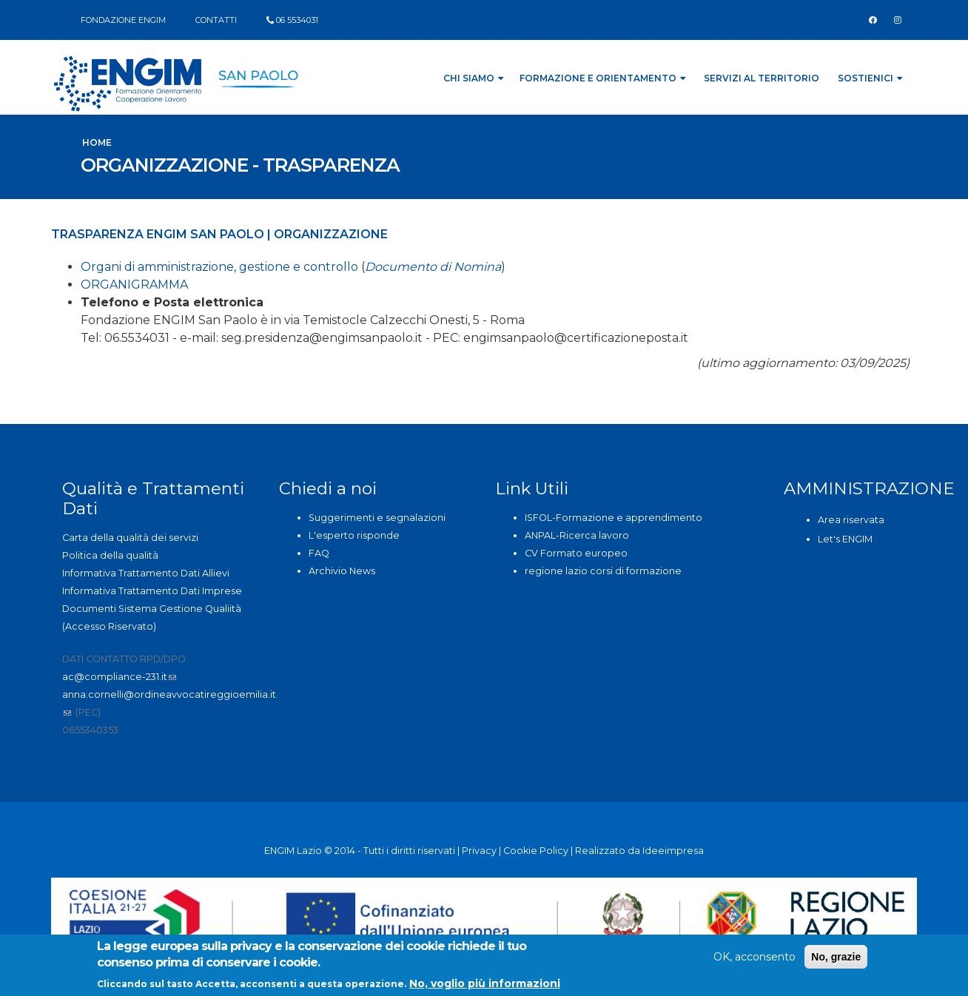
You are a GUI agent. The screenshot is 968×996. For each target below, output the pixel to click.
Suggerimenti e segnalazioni (377, 517)
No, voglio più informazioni (484, 985)
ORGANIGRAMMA (134, 284)
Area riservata (851, 519)
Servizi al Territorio (761, 78)
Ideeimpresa (673, 850)
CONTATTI (216, 20)
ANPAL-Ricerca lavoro (577, 535)
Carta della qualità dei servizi (130, 537)
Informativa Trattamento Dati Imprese (152, 590)
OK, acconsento (754, 959)
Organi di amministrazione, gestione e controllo (219, 267)
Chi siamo (473, 78)
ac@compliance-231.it (119, 676)
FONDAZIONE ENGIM (123, 20)
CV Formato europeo (576, 553)
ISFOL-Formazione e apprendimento (613, 517)
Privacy (479, 850)
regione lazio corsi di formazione (603, 570)
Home (97, 142)
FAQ (319, 553)
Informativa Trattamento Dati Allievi (145, 573)
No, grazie (836, 960)
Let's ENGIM (845, 539)
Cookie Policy (535, 850)
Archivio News (342, 570)
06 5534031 (297, 20)
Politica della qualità (110, 555)
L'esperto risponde (354, 535)
